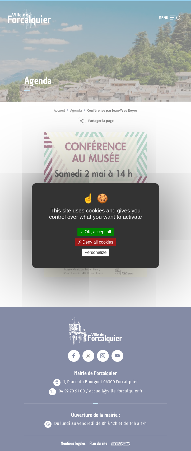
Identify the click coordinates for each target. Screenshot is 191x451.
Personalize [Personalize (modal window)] (96, 252)
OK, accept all (95, 232)
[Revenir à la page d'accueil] (29, 28)
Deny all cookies (95, 242)
